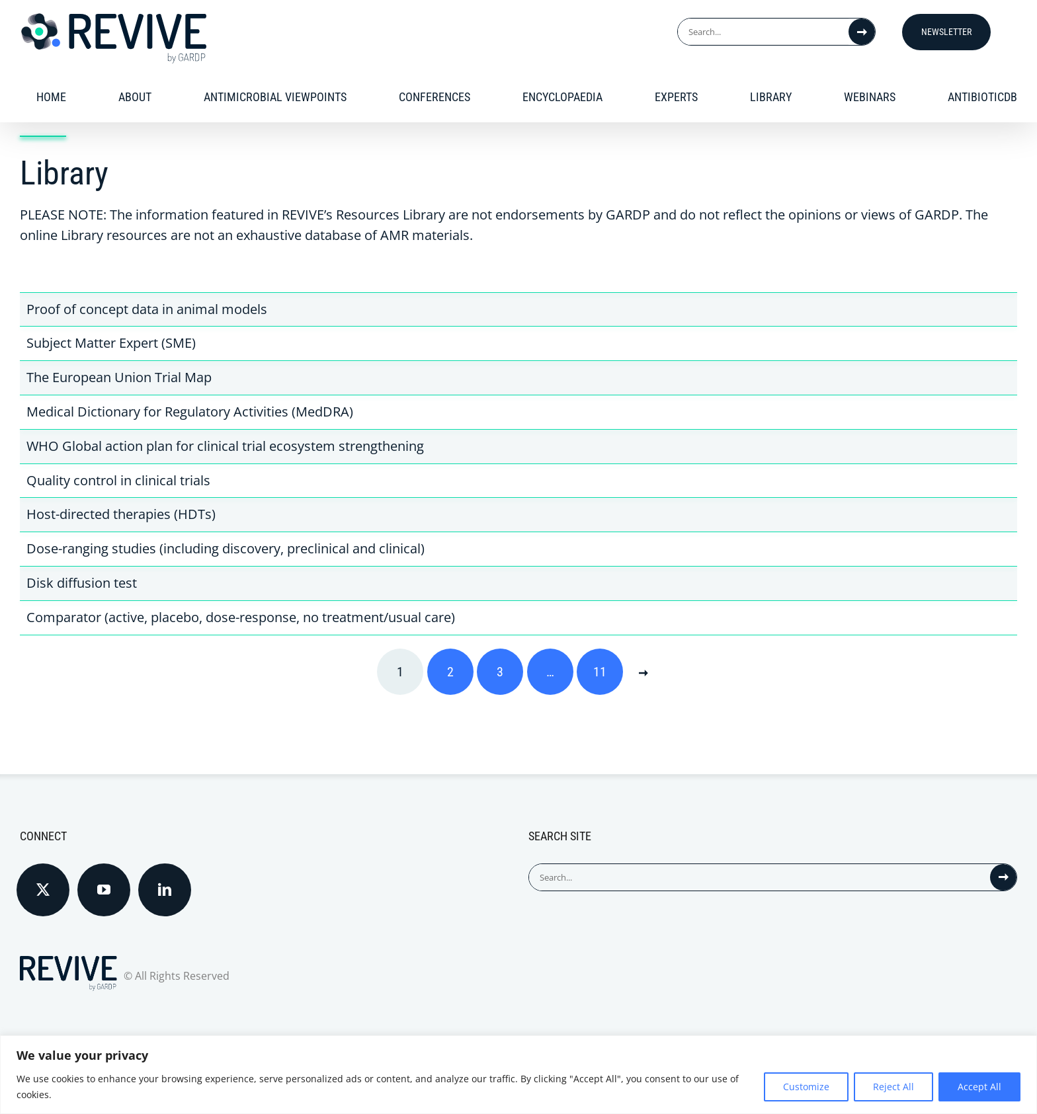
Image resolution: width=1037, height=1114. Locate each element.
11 (599, 672)
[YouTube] (103, 889)
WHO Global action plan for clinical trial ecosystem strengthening (225, 446)
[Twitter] (43, 889)
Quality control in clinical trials (118, 480)
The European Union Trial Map (119, 377)
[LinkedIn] (164, 889)
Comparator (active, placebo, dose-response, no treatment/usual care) (240, 617)
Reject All (893, 1086)
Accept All (979, 1086)
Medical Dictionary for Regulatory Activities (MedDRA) (189, 411)
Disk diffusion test (81, 583)
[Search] (862, 32)
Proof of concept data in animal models (146, 309)
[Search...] (763, 32)
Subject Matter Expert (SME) (111, 343)
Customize (806, 1086)
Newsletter (946, 31)
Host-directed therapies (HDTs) (121, 514)
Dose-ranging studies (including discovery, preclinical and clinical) (225, 548)
